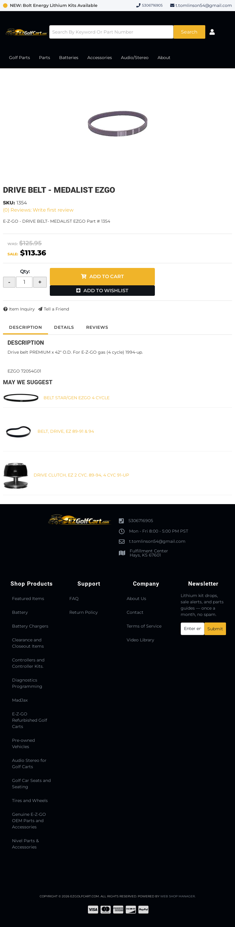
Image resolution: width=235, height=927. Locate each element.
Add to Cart (106, 276)
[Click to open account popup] (212, 32)
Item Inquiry (22, 309)
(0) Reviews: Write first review (38, 210)
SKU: (9, 203)
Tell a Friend (56, 309)
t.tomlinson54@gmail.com (204, 5)
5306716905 (140, 520)
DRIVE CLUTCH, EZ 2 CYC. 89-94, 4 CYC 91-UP (81, 475)
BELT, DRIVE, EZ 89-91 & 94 (66, 431)
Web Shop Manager (177, 896)
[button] (127, 32)
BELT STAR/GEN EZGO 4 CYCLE (77, 397)
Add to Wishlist (105, 290)
